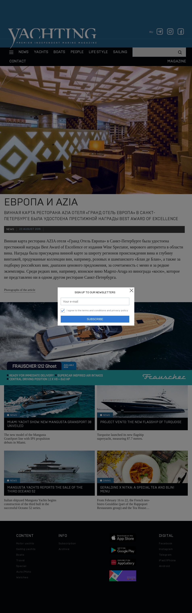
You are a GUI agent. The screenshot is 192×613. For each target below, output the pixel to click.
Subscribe (95, 319)
